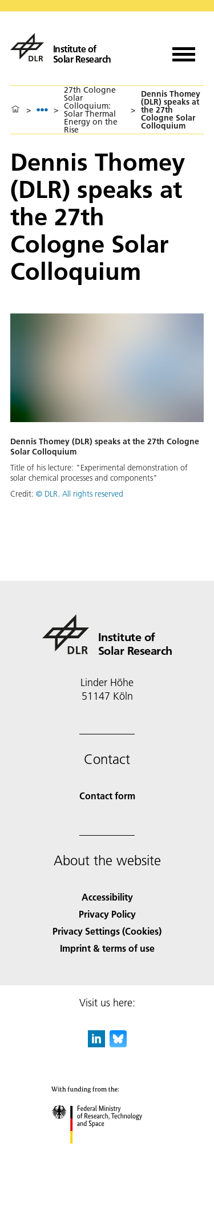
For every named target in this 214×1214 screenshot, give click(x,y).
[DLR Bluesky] (118, 1043)
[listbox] (42, 109)
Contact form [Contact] (107, 796)
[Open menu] (184, 50)
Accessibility (107, 897)
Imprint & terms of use (107, 948)
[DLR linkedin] (96, 1043)
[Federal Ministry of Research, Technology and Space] (107, 1153)
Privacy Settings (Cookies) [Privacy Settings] (107, 931)
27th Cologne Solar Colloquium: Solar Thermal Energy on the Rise (91, 110)
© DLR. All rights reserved (79, 494)
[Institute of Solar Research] (60, 47)
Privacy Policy (107, 914)
